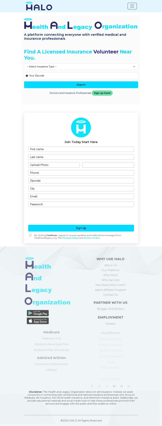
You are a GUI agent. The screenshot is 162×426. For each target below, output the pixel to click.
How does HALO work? (110, 286)
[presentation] (81, 215)
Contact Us (110, 296)
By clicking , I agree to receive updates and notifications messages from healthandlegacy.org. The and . (77, 236)
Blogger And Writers (110, 310)
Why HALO (110, 276)
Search (81, 84)
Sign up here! (102, 93)
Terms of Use (92, 238)
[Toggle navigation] (132, 6)
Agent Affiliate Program (110, 291)
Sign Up (81, 228)
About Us (110, 266)
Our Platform (110, 271)
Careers (110, 325)
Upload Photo (39, 164)
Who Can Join (111, 281)
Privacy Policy (70, 238)
